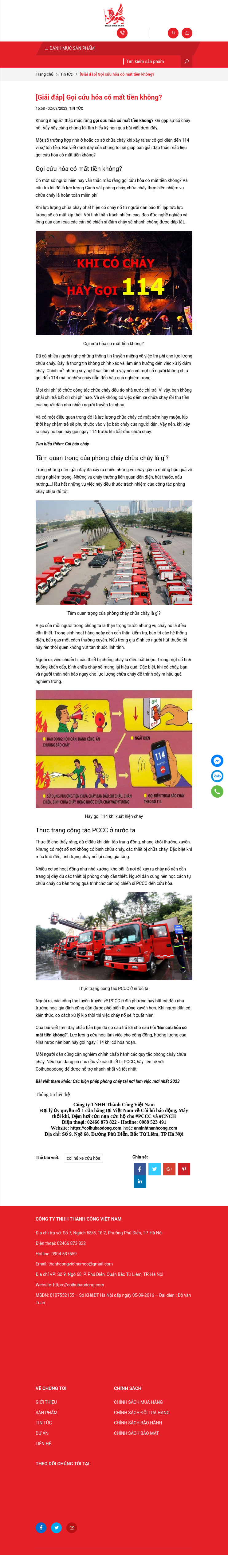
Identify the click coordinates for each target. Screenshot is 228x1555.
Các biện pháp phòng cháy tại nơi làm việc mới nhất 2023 (126, 1081)
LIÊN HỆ (43, 1443)
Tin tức (66, 74)
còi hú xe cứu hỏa (83, 1158)
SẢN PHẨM (46, 1412)
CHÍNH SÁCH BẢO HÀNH (138, 1422)
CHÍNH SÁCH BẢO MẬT (136, 1433)
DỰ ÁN (42, 1433)
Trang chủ (44, 74)
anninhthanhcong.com (155, 1128)
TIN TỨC (44, 1422)
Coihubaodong (50, 1069)
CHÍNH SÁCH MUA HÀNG (138, 1402)
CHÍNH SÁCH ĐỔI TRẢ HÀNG (142, 1412)
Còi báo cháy (77, 443)
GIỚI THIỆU (46, 1402)
